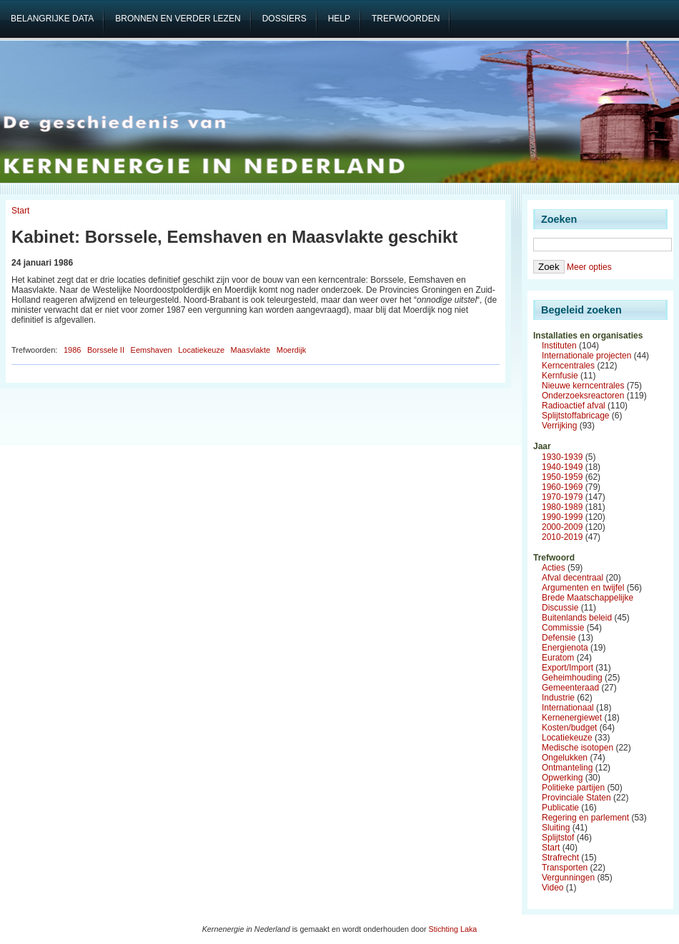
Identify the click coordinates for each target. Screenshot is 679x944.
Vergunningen (568, 878)
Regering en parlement (585, 818)
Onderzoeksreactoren (583, 396)
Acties (553, 568)
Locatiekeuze (201, 350)
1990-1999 (562, 517)
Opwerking (562, 778)
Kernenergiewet (572, 718)
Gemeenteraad (570, 688)
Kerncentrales (568, 366)
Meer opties (589, 267)
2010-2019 (562, 537)
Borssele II (105, 350)
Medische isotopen (577, 748)
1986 (72, 350)
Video (552, 888)
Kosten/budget (569, 728)
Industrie (558, 698)
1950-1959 (562, 477)
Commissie (563, 628)
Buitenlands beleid (577, 618)
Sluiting (556, 828)
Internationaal (568, 708)
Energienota (565, 648)
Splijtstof (558, 838)
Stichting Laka (453, 929)
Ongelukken (565, 758)
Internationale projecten (586, 356)
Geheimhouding (572, 678)
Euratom (558, 658)
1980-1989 (562, 507)
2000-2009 (562, 527)
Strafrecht (560, 858)
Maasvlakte (251, 350)
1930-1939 (562, 457)
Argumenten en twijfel (583, 588)
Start (20, 211)
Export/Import (567, 668)
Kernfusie (560, 376)
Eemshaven (151, 350)
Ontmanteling (567, 768)
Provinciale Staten (576, 798)
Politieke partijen (573, 788)
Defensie (558, 638)
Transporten (565, 868)
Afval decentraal (572, 578)
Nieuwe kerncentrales (583, 386)
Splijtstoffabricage (576, 416)
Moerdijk (292, 350)
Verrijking (559, 426)
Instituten (559, 346)
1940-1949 (562, 467)
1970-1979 (562, 497)
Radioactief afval (573, 406)
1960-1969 (562, 487)
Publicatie (560, 808)
